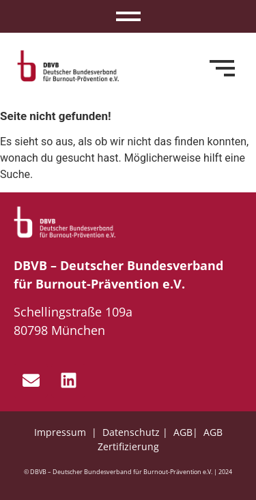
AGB (183, 432)
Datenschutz (131, 432)
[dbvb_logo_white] (65, 222)
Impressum (61, 432)
